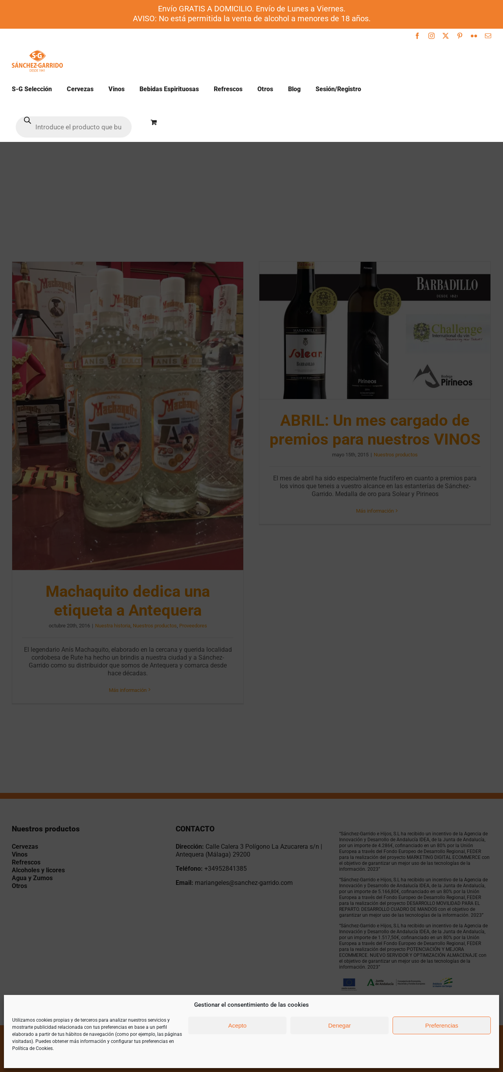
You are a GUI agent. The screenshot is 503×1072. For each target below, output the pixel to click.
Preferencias (441, 1025)
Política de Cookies (32, 1048)
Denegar (339, 1025)
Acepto (237, 1025)
